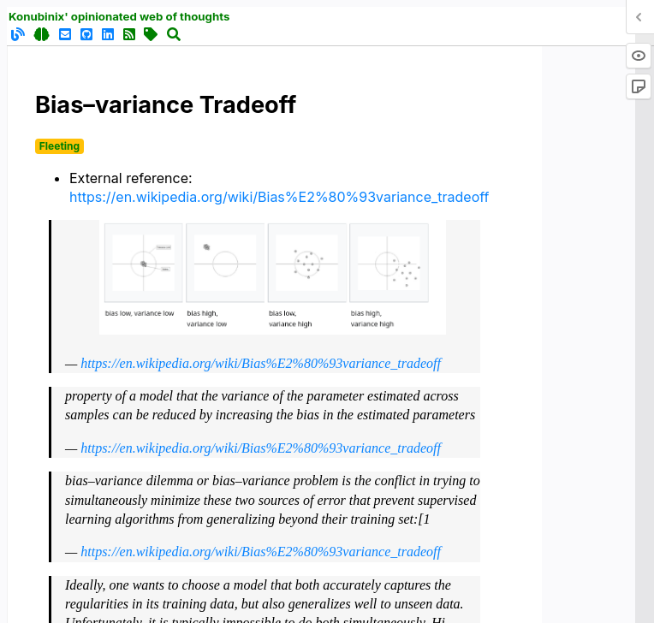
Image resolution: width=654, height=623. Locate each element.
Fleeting (59, 145)
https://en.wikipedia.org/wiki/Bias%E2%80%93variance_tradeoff (279, 196)
